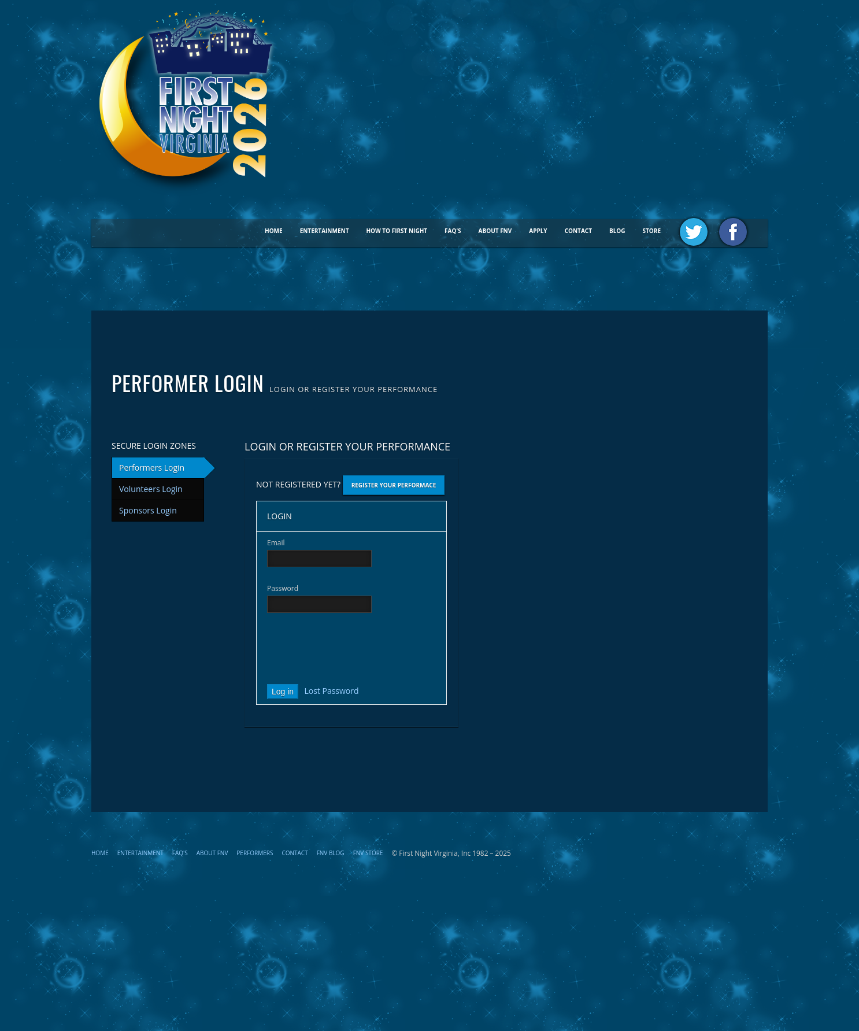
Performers (254, 853)
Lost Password (331, 690)
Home (274, 231)
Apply (538, 231)
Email (276, 543)
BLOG (617, 231)
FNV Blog (331, 853)
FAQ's (453, 231)
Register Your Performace (393, 485)
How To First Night (396, 231)
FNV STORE (368, 853)
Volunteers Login (151, 488)
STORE (652, 231)
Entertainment (324, 231)
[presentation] (355, 651)
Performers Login (151, 467)
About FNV (495, 231)
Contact (578, 231)
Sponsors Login (148, 510)
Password (282, 588)
